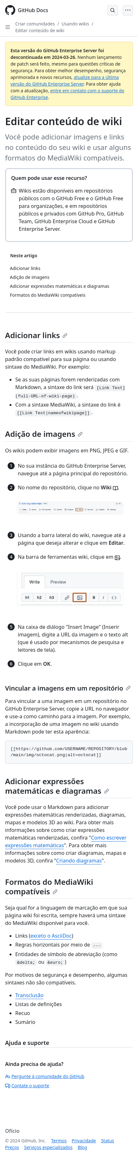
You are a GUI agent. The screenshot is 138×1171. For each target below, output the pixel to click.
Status (107, 1141)
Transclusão (29, 995)
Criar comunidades (35, 24)
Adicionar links (36, 335)
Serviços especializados (48, 1147)
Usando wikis (75, 24)
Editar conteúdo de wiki (39, 30)
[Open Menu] (128, 10)
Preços (12, 1147)
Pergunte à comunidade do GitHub (44, 1076)
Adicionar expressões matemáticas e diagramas (57, 786)
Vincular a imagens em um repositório (68, 688)
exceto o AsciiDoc (51, 935)
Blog (82, 1147)
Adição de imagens (44, 434)
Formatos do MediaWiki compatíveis (49, 886)
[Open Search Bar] (112, 10)
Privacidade (84, 1141)
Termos (59, 1141)
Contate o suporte (27, 1085)
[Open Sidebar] (8, 27)
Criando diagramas (79, 860)
